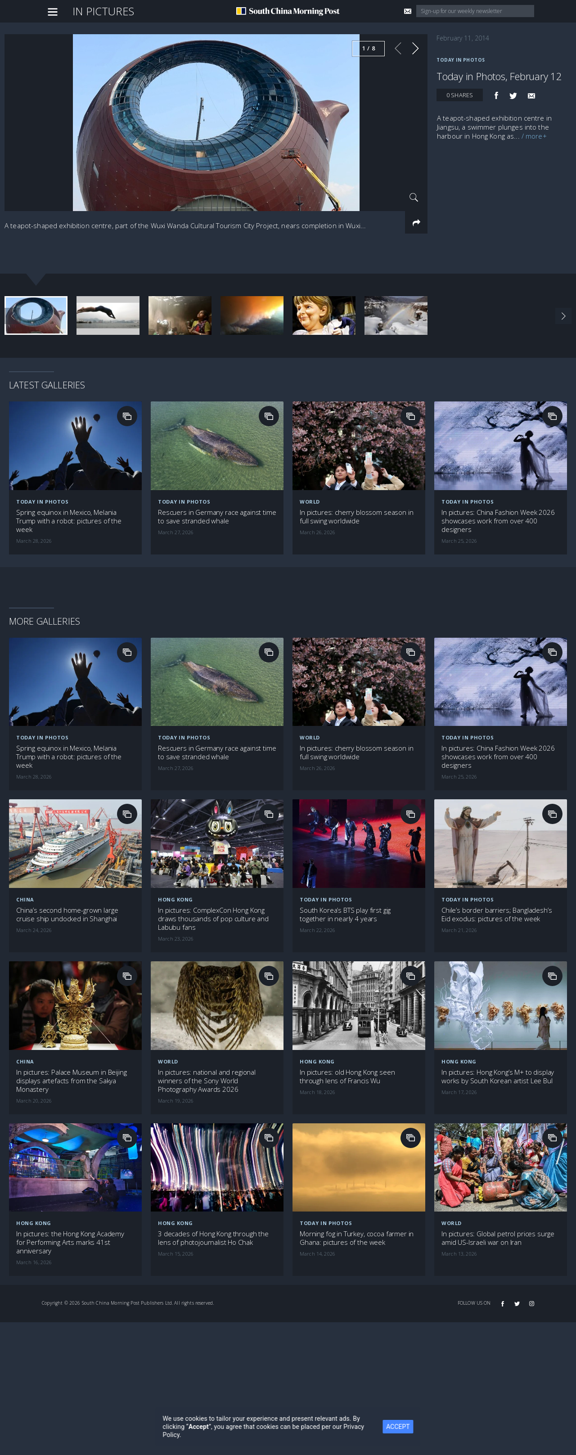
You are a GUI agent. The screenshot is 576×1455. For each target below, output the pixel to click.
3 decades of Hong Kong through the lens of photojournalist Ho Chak (213, 1238)
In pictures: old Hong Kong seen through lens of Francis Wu (347, 1076)
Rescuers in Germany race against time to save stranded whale (217, 516)
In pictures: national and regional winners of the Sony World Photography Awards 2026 (207, 1081)
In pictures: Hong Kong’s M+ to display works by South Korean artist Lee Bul (497, 1076)
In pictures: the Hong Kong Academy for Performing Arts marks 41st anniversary (70, 1242)
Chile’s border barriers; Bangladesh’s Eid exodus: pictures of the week (496, 914)
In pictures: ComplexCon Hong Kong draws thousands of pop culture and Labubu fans (213, 919)
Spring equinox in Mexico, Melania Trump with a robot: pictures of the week (69, 521)
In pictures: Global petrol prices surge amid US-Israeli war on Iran (497, 1238)
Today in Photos (460, 60)
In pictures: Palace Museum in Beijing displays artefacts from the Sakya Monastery (71, 1081)
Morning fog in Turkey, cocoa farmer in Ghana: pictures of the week (357, 1238)
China (25, 899)
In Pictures (103, 11)
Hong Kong (175, 899)
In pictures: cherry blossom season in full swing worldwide (356, 516)
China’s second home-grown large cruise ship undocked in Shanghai (67, 914)
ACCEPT (401, 1426)
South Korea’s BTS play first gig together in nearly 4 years (345, 914)
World (310, 501)
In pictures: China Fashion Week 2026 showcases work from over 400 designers (498, 521)
